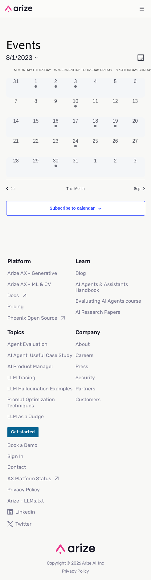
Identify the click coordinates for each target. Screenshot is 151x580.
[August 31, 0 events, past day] (75, 167)
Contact (16, 467)
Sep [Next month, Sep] (139, 189)
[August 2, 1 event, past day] (55, 88)
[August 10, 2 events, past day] (75, 107)
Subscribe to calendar (72, 208)
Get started (23, 432)
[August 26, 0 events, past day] (115, 147)
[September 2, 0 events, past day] (115, 167)
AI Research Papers (98, 312)
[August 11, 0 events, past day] (95, 107)
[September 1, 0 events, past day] (95, 167)
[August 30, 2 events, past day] (55, 167)
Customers (88, 399)
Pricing (15, 306)
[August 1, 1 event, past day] (36, 88)
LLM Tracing (21, 377)
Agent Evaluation (27, 344)
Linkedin (21, 512)
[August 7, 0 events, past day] (16, 107)
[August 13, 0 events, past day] (135, 107)
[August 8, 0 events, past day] (36, 107)
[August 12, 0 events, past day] (115, 107)
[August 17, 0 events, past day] (75, 127)
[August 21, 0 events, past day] (16, 147)
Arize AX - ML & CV (29, 284)
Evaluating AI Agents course (108, 301)
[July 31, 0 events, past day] (16, 88)
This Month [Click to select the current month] (75, 189)
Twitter (19, 524)
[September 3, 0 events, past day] (135, 167)
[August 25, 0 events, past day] (95, 147)
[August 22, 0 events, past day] (36, 147)
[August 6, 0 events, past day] (135, 88)
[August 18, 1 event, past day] (95, 127)
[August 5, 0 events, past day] (115, 88)
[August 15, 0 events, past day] (36, 127)
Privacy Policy (23, 490)
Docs (17, 295)
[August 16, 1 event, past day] (55, 127)
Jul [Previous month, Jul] (10, 189)
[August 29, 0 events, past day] (36, 167)
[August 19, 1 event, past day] (115, 127)
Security (85, 377)
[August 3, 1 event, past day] (75, 88)
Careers (84, 355)
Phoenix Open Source (36, 318)
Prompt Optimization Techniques (31, 402)
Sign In (15, 456)
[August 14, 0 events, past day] (16, 127)
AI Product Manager (30, 366)
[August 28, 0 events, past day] (16, 167)
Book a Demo (22, 445)
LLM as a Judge (25, 416)
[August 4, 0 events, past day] (95, 88)
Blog (81, 273)
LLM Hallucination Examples (39, 389)
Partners (85, 389)
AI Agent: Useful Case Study (39, 355)
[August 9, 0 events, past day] (55, 107)
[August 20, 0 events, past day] (135, 127)
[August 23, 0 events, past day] (55, 147)
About (83, 344)
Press (82, 366)
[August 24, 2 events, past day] (75, 147)
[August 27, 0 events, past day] (135, 147)
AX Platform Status (33, 478)
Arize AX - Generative (32, 273)
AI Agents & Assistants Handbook (102, 287)
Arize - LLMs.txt (25, 501)
